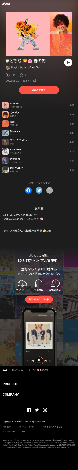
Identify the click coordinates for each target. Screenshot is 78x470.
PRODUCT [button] (10, 384)
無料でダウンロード (39, 299)
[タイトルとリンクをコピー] (49, 190)
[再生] (68, 62)
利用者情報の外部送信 (53, 427)
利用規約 (7, 427)
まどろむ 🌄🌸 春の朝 (38, 370)
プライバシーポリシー (26, 427)
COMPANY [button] (11, 394)
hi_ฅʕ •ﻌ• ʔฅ (32, 67)
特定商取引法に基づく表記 (14, 431)
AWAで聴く (39, 90)
